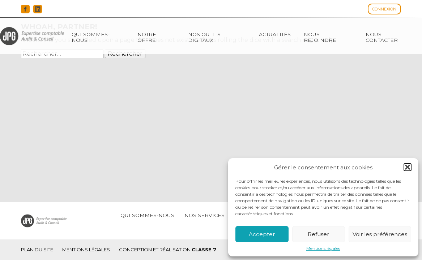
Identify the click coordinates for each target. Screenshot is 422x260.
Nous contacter (382, 37)
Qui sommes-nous (91, 37)
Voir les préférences (380, 234)
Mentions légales (323, 248)
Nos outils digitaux (204, 37)
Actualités (275, 34)
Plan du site (37, 249)
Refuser (318, 234)
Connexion (384, 9)
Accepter (262, 234)
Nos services (204, 215)
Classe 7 (204, 249)
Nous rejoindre (320, 37)
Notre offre (146, 37)
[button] (407, 167)
